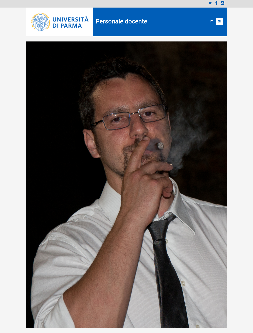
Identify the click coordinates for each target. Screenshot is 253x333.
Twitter (210, 3)
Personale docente (121, 21)
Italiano (211, 21)
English (219, 21)
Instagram (222, 3)
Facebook (216, 3)
